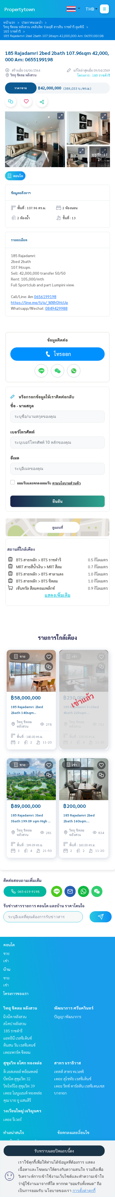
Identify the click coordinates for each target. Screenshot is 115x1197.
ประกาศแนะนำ (31, 22)
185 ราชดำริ (12, 31)
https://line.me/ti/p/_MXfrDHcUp (39, 302)
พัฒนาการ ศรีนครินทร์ (74, 1007)
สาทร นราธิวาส (67, 1062)
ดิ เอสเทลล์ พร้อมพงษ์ (20, 1071)
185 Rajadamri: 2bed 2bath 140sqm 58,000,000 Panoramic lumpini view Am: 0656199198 (29, 709)
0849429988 (56, 308)
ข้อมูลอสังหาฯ (21, 193)
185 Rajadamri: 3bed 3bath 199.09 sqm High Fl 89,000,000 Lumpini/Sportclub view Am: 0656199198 (31, 818)
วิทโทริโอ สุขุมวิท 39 (19, 1085)
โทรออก (57, 354)
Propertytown (19, 9)
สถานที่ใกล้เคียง (21, 549)
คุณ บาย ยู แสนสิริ (17, 1100)
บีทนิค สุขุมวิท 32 (17, 1078)
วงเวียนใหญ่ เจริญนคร (22, 1110)
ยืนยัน (57, 501)
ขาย (6, 953)
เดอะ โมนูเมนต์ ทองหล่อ (22, 1092)
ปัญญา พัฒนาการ (67, 1016)
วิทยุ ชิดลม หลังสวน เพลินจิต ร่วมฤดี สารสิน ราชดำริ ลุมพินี (43, 27)
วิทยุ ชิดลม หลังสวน (20, 1007)
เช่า (6, 960)
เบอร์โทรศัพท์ (22, 431)
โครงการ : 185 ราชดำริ (93, 75)
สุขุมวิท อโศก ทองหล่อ (22, 1062)
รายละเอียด (19, 240)
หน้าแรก (9, 22)
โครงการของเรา (15, 993)
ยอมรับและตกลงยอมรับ (34, 483)
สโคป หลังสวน (14, 1023)
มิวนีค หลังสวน (15, 1016)
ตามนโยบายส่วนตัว (66, 483)
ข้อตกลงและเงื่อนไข (73, 1132)
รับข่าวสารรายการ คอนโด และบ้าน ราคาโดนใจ (44, 905)
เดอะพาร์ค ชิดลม (16, 1052)
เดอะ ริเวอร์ (12, 1119)
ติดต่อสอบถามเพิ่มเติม (22, 880)
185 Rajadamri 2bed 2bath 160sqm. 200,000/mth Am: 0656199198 (79, 818)
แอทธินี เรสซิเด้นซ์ (17, 1037)
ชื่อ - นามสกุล (22, 405)
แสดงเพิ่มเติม (57, 595)
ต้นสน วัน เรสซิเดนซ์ (19, 1044)
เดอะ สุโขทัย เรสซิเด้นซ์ (72, 1078)
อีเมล (14, 457)
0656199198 (45, 296)
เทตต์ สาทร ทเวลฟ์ (69, 1071)
